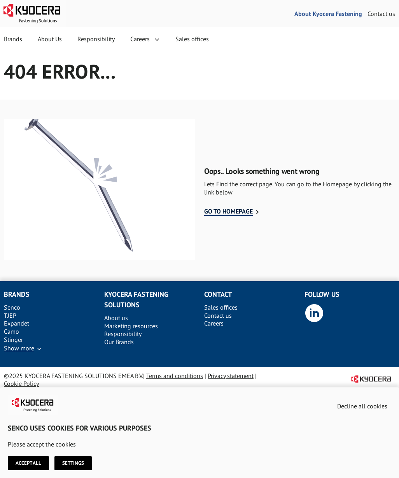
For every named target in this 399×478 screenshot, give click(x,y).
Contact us (381, 14)
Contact (218, 294)
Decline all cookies (362, 406)
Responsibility (96, 39)
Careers (140, 39)
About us (116, 318)
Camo (11, 331)
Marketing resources (131, 326)
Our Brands (119, 342)
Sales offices (192, 39)
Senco (12, 307)
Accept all (28, 463)
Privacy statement (231, 376)
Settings (73, 463)
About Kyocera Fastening (328, 14)
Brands (13, 39)
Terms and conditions (174, 376)
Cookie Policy (21, 383)
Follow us (322, 294)
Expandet (16, 323)
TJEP (10, 315)
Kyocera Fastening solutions (136, 299)
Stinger (13, 339)
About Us (50, 39)
